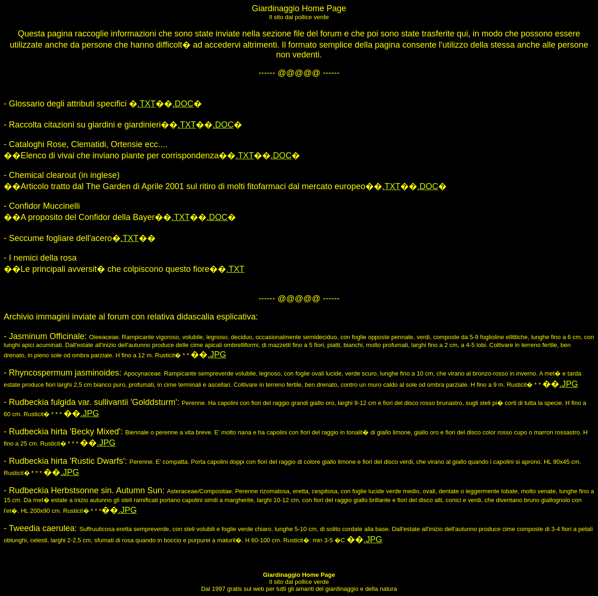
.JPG (216, 354)
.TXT (146, 103)
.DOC (182, 103)
